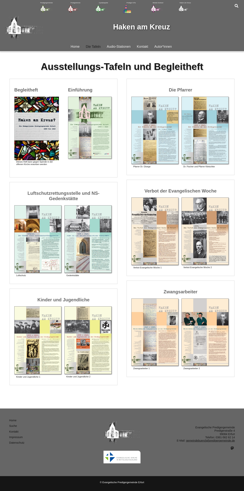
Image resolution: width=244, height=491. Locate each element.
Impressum (16, 437)
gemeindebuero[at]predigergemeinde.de (210, 440)
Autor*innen (163, 47)
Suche (13, 425)
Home (75, 47)
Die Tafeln (93, 47)
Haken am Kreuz (141, 27)
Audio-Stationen (119, 47)
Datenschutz (16, 442)
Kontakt (142, 47)
